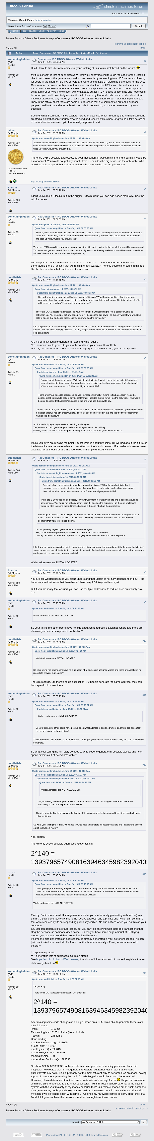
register (47, 20)
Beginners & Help (43, 38)
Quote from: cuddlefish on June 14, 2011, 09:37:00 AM (58, 979)
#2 (145, 132)
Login (42, 31)
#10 (144, 641)
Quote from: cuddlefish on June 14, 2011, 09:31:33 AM (58, 701)
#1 (145, 61)
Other (28, 38)
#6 (145, 358)
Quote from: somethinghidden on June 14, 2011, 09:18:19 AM (61, 466)
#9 (145, 602)
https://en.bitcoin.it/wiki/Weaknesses (57, 959)
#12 (144, 765)
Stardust (13, 187)
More (61, 31)
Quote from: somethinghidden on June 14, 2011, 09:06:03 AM (61, 285)
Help (24, 31)
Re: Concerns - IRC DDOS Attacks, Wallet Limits (67, 130)
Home (15, 31)
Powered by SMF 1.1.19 (58, 1135)
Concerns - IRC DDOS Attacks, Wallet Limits (83, 38)
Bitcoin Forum (14, 38)
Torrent (52, 26)
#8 (145, 572)
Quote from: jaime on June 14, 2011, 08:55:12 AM (55, 225)
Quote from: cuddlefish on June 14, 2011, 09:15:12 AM (58, 364)
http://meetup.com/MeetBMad (45, 181)
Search (33, 31)
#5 (145, 279)
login (37, 20)
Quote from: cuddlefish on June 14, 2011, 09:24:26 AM (58, 608)
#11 (144, 695)
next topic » (140, 43)
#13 (144, 874)
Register (51, 31)
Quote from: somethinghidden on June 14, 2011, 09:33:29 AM (61, 771)
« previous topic (123, 43)
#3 (145, 189)
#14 (144, 973)
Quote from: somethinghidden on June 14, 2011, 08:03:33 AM (61, 138)
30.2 (45, 26)
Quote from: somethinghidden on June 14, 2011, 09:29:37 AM (61, 647)
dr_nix (12, 872)
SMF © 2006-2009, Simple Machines (90, 1135)
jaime (11, 130)
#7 (145, 459)
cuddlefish (14, 277)
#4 (145, 218)
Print (143, 48)
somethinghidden (18, 59)
